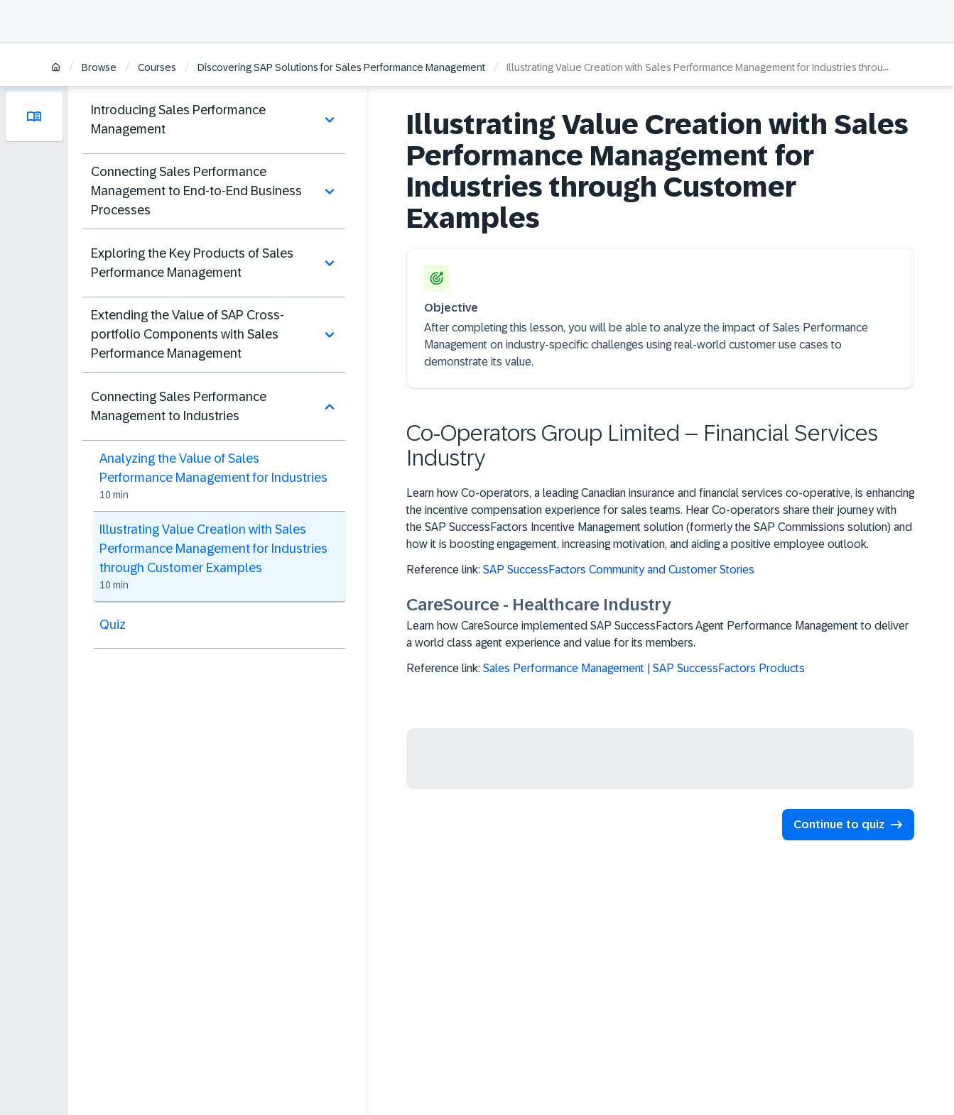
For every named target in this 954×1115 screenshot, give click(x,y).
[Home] (55, 68)
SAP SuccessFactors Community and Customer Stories (618, 570)
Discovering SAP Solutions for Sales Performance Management (341, 67)
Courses (157, 67)
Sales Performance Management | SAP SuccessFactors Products (644, 668)
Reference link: (587, 570)
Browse (99, 67)
